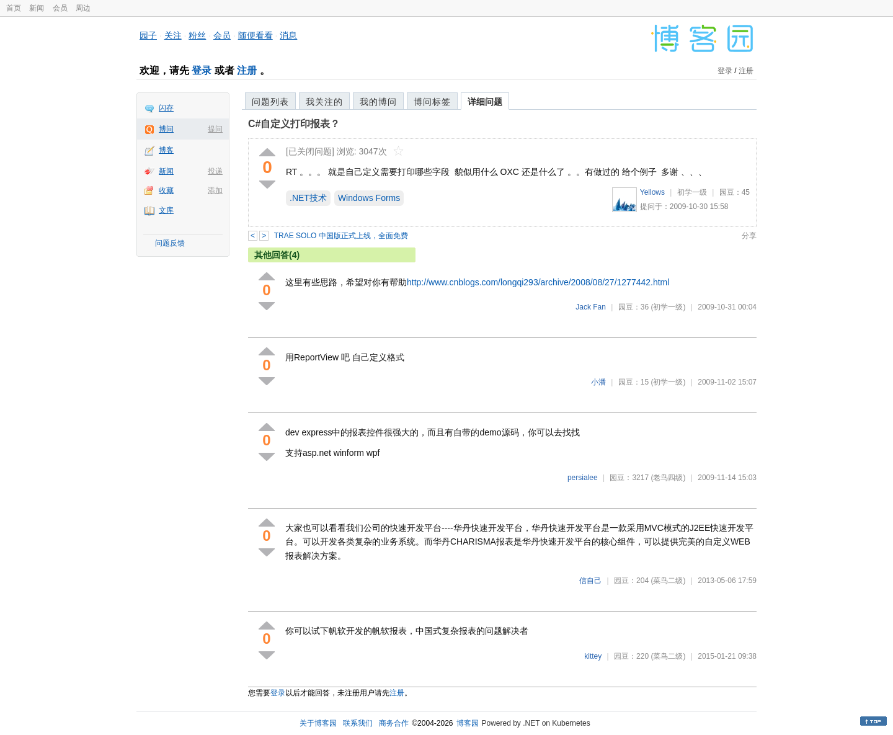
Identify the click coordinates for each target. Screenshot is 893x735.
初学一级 (692, 192)
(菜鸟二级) (668, 580)
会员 (60, 8)
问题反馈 (170, 243)
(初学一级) (668, 307)
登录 (201, 70)
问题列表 (270, 102)
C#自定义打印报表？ (294, 123)
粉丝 (197, 35)
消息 (288, 35)
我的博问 (378, 102)
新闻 (36, 8)
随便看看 (255, 35)
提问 (215, 129)
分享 (749, 235)
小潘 (598, 382)
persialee (582, 477)
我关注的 (324, 102)
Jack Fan (590, 307)
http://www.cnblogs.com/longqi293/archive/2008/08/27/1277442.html (538, 282)
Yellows (652, 192)
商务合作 (394, 723)
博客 (166, 150)
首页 (13, 8)
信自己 (590, 580)
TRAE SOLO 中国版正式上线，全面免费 (341, 235)
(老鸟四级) (668, 477)
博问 (166, 129)
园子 (148, 35)
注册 (247, 70)
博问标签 (432, 102)
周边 (83, 8)
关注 (173, 35)
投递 (215, 171)
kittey (593, 656)
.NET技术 (308, 198)
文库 (166, 210)
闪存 (166, 108)
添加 (215, 190)
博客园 (467, 723)
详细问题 (485, 102)
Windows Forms (369, 198)
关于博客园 (318, 723)
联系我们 (358, 723)
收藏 (166, 190)
